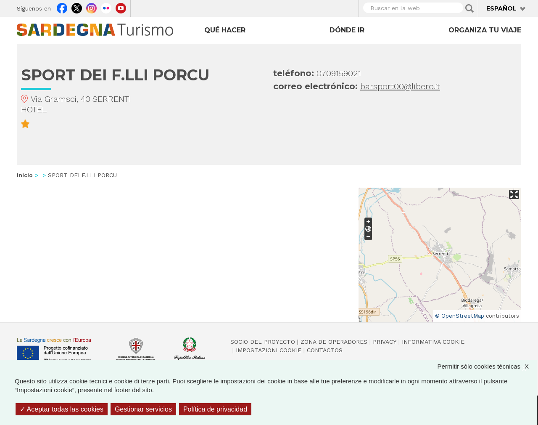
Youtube (121, 7)
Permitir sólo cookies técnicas (487, 366)
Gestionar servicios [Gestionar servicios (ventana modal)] (143, 409)
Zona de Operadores (334, 341)
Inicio (25, 175)
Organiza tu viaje (484, 30)
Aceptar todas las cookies (61, 409)
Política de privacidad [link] (215, 409)
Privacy (384, 341)
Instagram (91, 7)
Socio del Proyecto (262, 341)
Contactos (325, 350)
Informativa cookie (433, 341)
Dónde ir (347, 30)
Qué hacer (224, 30)
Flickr (106, 7)
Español (501, 8)
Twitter (76, 7)
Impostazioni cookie (268, 350)
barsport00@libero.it (400, 86)
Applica (469, 8)
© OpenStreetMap (459, 316)
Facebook (62, 7)
